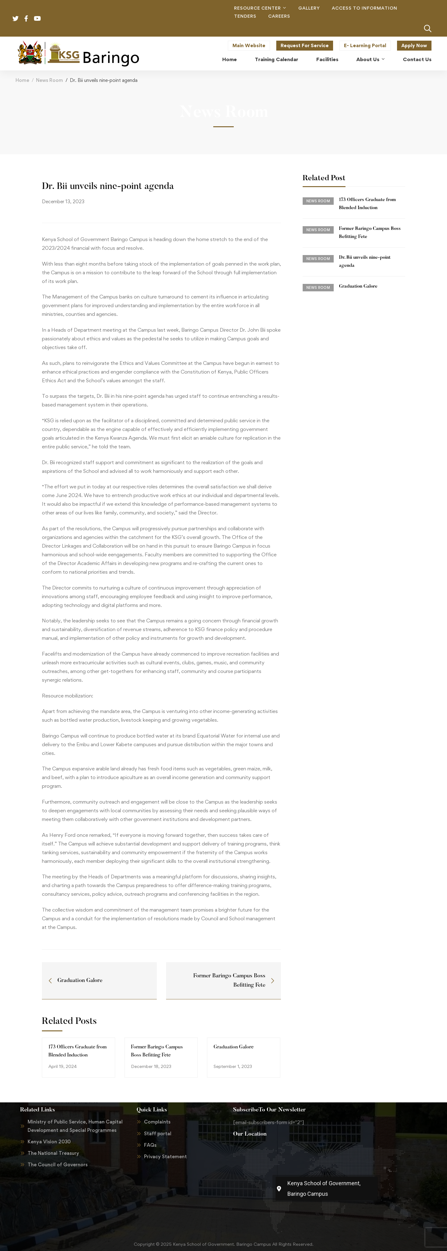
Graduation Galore (234, 1047)
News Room (49, 80)
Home (22, 80)
